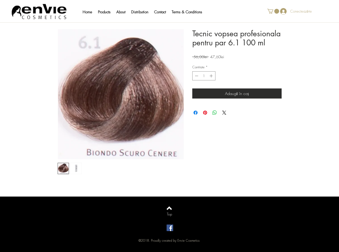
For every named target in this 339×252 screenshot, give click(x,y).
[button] (106, 12)
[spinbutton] (204, 76)
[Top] (169, 214)
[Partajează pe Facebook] (196, 113)
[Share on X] (224, 113)
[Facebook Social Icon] (170, 228)
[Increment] (212, 76)
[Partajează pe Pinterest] (205, 113)
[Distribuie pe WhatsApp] (215, 113)
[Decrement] (196, 76)
